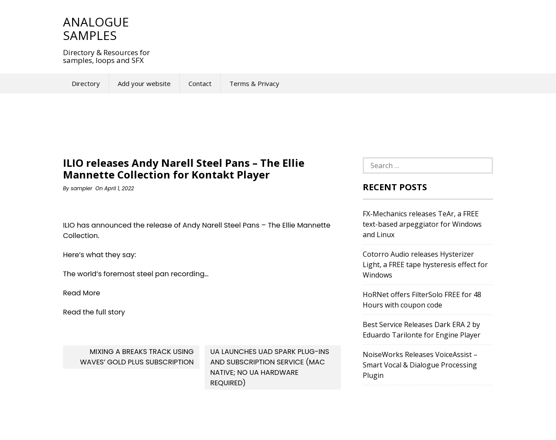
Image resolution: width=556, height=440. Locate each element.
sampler (82, 188)
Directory (86, 83)
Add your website (144, 83)
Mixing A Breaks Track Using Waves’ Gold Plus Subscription (137, 357)
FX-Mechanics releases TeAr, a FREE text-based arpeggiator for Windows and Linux (422, 224)
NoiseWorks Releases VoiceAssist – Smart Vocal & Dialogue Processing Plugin (420, 365)
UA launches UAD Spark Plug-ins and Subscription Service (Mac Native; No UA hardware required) (269, 367)
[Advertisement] (321, 28)
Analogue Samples (96, 28)
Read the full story (94, 312)
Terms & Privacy (254, 83)
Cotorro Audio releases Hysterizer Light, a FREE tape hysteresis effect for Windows (425, 264)
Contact (200, 83)
